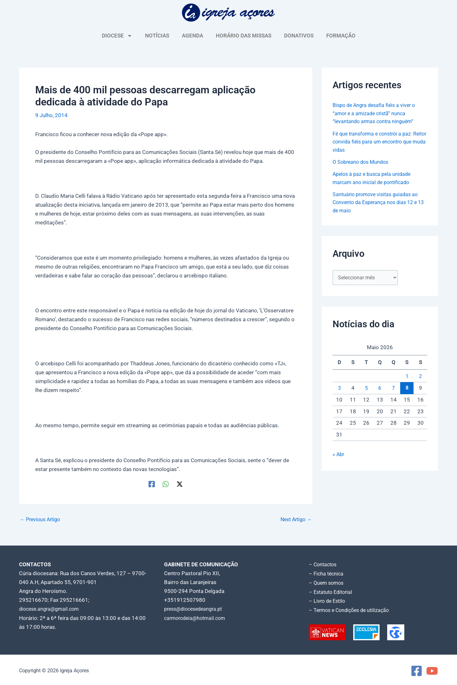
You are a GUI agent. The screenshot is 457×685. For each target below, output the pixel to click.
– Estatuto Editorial (332, 591)
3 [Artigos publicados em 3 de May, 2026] (339, 388)
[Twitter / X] (179, 483)
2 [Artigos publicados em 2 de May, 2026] (420, 377)
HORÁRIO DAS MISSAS (243, 35)
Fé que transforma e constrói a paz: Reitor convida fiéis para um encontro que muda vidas (377, 141)
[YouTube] (432, 669)
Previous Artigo (41, 519)
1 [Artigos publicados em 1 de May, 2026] (406, 377)
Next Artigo (295, 519)
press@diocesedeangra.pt (196, 609)
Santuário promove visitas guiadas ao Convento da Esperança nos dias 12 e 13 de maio (378, 202)
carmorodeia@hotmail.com (197, 618)
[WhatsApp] (165, 483)
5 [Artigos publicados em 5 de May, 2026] (366, 388)
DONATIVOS (299, 35)
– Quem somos (327, 582)
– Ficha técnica (327, 573)
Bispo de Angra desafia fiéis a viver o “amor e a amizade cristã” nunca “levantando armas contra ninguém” (376, 113)
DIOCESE (117, 36)
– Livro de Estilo (328, 600)
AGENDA (192, 35)
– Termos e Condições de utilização (351, 609)
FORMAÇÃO (340, 35)
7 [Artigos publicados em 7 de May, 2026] (393, 388)
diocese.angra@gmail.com (51, 609)
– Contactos (324, 564)
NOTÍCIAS (157, 35)
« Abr (339, 455)
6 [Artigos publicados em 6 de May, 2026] (379, 388)
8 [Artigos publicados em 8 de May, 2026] (406, 388)
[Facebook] (152, 483)
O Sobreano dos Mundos (362, 162)
